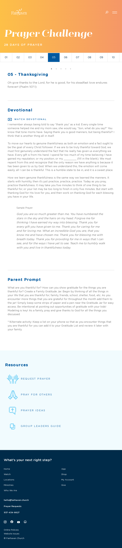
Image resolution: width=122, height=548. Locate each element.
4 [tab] (65, 68)
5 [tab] (70, 68)
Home (7, 469)
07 (77, 57)
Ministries (9, 485)
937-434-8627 (12, 513)
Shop (64, 474)
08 (89, 57)
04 (42, 57)
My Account (67, 480)
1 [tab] (51, 68)
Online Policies (11, 530)
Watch (7, 474)
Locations (9, 480)
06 (65, 57)
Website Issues (11, 534)
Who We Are (10, 491)
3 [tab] (61, 68)
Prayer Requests (12, 506)
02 (18, 57)
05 (53, 57)
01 (6, 57)
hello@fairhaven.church (16, 500)
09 (101, 57)
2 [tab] (56, 68)
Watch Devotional (27, 119)
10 (113, 57)
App (63, 469)
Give (63, 485)
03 (30, 57)
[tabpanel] (6, 57)
